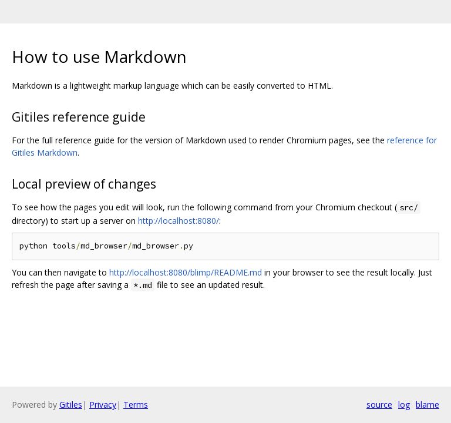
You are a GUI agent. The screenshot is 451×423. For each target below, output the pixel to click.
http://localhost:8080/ (178, 220)
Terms (135, 404)
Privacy (102, 404)
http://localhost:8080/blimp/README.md (185, 272)
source (379, 404)
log (404, 404)
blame (427, 404)
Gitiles (70, 404)
